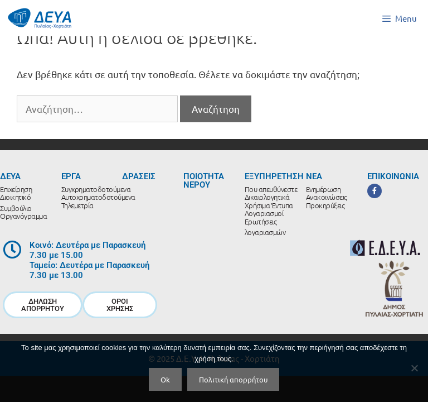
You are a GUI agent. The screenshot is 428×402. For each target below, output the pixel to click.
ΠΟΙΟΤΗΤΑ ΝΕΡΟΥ (203, 180)
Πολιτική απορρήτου (233, 379)
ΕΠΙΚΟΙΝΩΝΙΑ (393, 176)
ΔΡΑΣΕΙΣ (138, 176)
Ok (165, 379)
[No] (414, 368)
